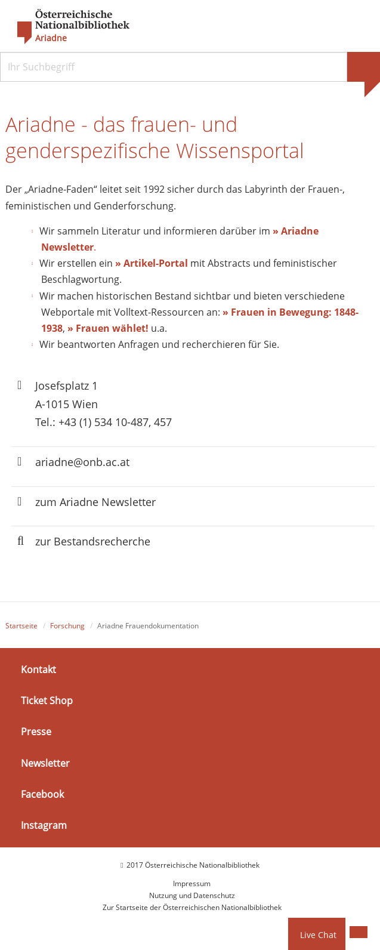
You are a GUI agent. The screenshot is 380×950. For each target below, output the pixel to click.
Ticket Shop (47, 700)
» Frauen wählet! (108, 328)
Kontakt (38, 669)
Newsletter (45, 762)
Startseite (21, 626)
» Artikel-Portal (151, 263)
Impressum (192, 883)
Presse (36, 731)
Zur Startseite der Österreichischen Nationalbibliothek (192, 907)
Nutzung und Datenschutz (192, 895)
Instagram (44, 825)
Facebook (42, 794)
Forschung (67, 626)
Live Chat (318, 934)
